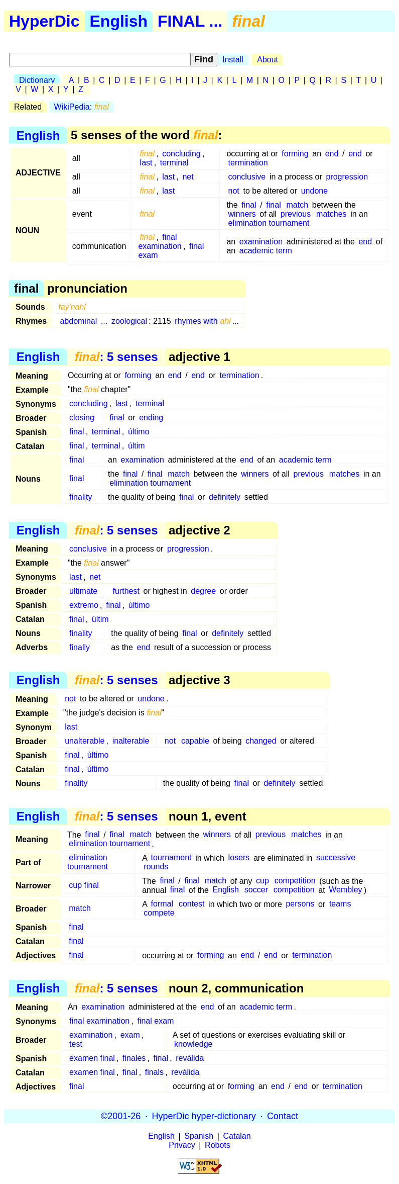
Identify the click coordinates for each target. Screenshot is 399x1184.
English (119, 21)
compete (159, 913)
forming (295, 153)
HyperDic (44, 21)
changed (260, 741)
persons (300, 904)
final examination (159, 241)
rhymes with (202, 321)
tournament (171, 858)
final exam (155, 1021)
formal (162, 904)
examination (261, 241)
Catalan (237, 1136)
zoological (129, 321)
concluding (181, 153)
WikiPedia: (81, 107)
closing (81, 417)
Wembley (345, 890)
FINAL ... (190, 21)
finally (79, 647)
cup (262, 881)
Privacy (182, 1145)
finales (134, 1058)
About (267, 59)
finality (80, 497)
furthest (126, 591)
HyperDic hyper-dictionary (204, 1116)
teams (340, 904)
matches (331, 214)
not (233, 191)
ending (151, 417)
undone (314, 191)
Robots (217, 1145)
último (139, 431)
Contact (282, 1116)
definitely (224, 497)
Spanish (198, 1136)
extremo (83, 605)
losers (239, 858)
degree (203, 591)
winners (242, 214)
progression (347, 176)
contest (192, 904)
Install (232, 59)
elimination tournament (269, 223)
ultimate (83, 591)
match (298, 205)
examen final (92, 1058)
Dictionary (37, 80)
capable (195, 741)
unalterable (84, 741)
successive (335, 858)
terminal (174, 162)
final (248, 205)
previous (296, 214)
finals (154, 1072)
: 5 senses (116, 356)
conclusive (247, 176)
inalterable (131, 741)
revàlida (185, 1072)
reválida (190, 1058)
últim (136, 445)
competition (295, 881)
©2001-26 (121, 1116)
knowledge (193, 1044)
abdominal (78, 321)
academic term (265, 250)
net (187, 176)
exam (130, 1035)
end (332, 153)
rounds (156, 867)
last (146, 162)
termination (248, 162)
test (75, 1044)
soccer (256, 890)
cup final (84, 885)
